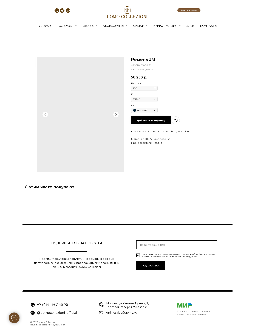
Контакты (208, 25)
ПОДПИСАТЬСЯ (150, 265)
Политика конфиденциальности (48, 324)
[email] (176, 244)
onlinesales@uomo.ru (121, 312)
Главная (45, 25)
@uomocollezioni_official (57, 313)
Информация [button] (165, 25)
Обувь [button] (89, 25)
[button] (188, 10)
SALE (190, 25)
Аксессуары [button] (114, 25)
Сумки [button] (139, 25)
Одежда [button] (67, 25)
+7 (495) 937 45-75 (52, 304)
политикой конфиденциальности (200, 254)
